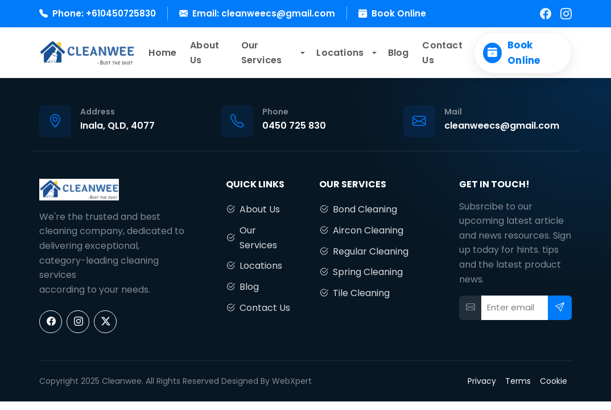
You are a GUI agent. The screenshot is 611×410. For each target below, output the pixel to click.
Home (162, 52)
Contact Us (442, 53)
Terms (518, 381)
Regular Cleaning (363, 251)
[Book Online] (523, 52)
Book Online (398, 13)
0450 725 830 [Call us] (294, 125)
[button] (302, 53)
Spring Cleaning (361, 272)
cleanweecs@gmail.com (278, 13)
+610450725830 (121, 13)
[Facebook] (545, 14)
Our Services (261, 53)
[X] (105, 321)
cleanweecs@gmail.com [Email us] (501, 125)
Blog (398, 52)
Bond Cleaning (358, 209)
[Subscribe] (560, 308)
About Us (204, 53)
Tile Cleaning (354, 293)
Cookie (553, 381)
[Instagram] (566, 14)
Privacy (482, 381)
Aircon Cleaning (361, 230)
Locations (340, 52)
